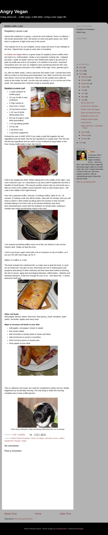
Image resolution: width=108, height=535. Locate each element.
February (85, 135)
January (84, 138)
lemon (55, 438)
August (84, 87)
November (85, 77)
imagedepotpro (61, 529)
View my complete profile (86, 182)
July (83, 90)
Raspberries (9, 441)
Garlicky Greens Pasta (89, 119)
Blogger (80, 529)
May (83, 97)
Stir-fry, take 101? (87, 103)
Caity (92, 152)
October (84, 80)
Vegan (24, 441)
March (83, 132)
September (85, 83)
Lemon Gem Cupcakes (89, 106)
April (83, 100)
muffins (61, 438)
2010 (81, 143)
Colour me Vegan (14, 54)
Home (38, 513)
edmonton (48, 438)
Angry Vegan (14, 11)
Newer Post (10, 513)
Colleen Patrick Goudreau (20, 438)
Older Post (65, 513)
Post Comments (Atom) (23, 519)
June (83, 93)
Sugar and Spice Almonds (90, 113)
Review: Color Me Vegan (90, 109)
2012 (81, 71)
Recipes (18, 441)
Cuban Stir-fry (86, 122)
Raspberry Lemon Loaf (89, 116)
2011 (81, 74)
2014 (81, 67)
